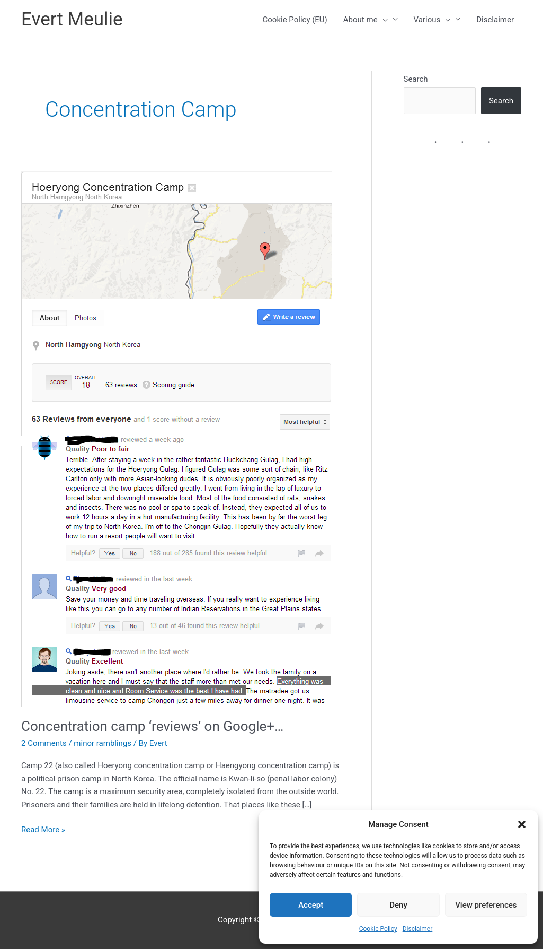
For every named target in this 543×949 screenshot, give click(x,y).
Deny (398, 905)
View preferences (486, 905)
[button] (522, 824)
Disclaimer (418, 929)
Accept (310, 905)
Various (432, 20)
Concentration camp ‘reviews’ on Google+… (152, 726)
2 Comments (44, 743)
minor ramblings (102, 743)
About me (365, 20)
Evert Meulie (72, 19)
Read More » (43, 830)
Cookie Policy (378, 929)
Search (416, 79)
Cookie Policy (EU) (295, 19)
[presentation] (383, 20)
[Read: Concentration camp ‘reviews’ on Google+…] (176, 438)
